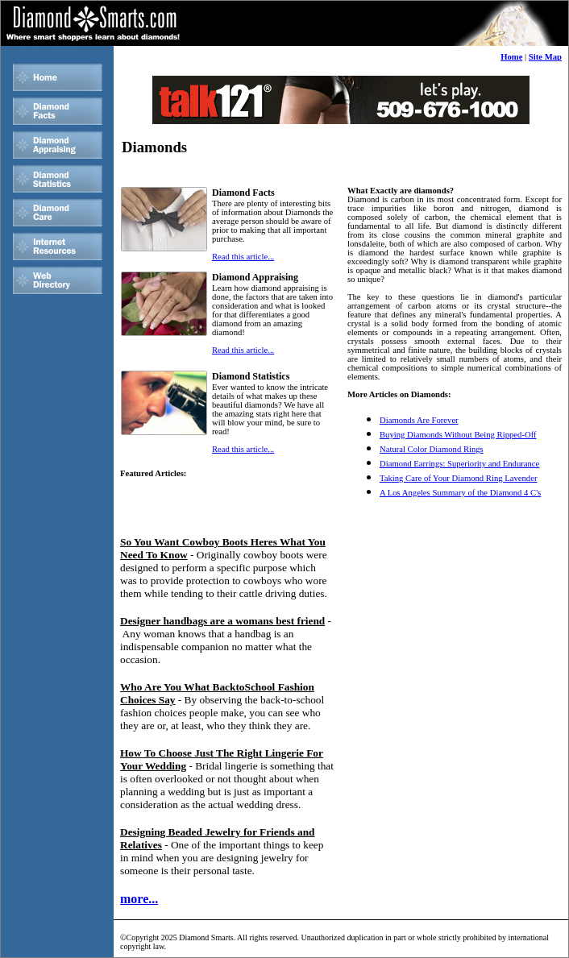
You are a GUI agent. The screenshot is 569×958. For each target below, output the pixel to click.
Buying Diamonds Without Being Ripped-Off (458, 434)
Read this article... (243, 256)
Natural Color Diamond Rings (432, 449)
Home (511, 56)
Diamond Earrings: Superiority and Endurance (459, 463)
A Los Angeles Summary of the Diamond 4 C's (460, 492)
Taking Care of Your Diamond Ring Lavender (458, 478)
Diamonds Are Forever (419, 420)
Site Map (545, 56)
